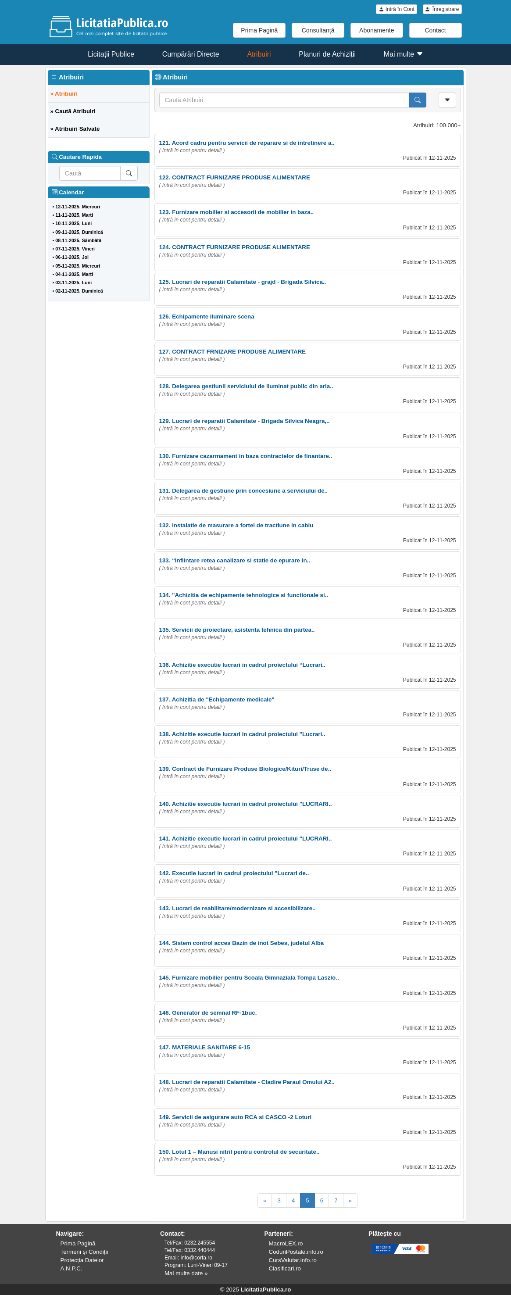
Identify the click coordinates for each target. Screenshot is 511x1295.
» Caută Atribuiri (73, 111)
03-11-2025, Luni (73, 282)
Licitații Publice (111, 54)
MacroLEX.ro (286, 1243)
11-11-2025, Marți (74, 215)
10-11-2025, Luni (73, 223)
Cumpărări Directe (190, 54)
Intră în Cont (396, 9)
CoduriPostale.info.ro (296, 1251)
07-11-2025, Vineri (75, 248)
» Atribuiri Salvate (75, 128)
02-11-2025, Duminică (79, 290)
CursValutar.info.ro (293, 1260)
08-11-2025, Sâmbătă (78, 240)
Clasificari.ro (285, 1268)
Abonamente (376, 30)
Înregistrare (442, 9)
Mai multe (403, 54)
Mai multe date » (186, 1273)
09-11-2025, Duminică (79, 232)
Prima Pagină (259, 30)
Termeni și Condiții (84, 1251)
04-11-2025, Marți (74, 274)
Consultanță (318, 30)
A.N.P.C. (71, 1268)
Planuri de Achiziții (327, 54)
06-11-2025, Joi (72, 257)
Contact (435, 30)
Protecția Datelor (82, 1260)
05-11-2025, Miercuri (77, 265)
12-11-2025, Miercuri (77, 206)
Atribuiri (259, 54)
